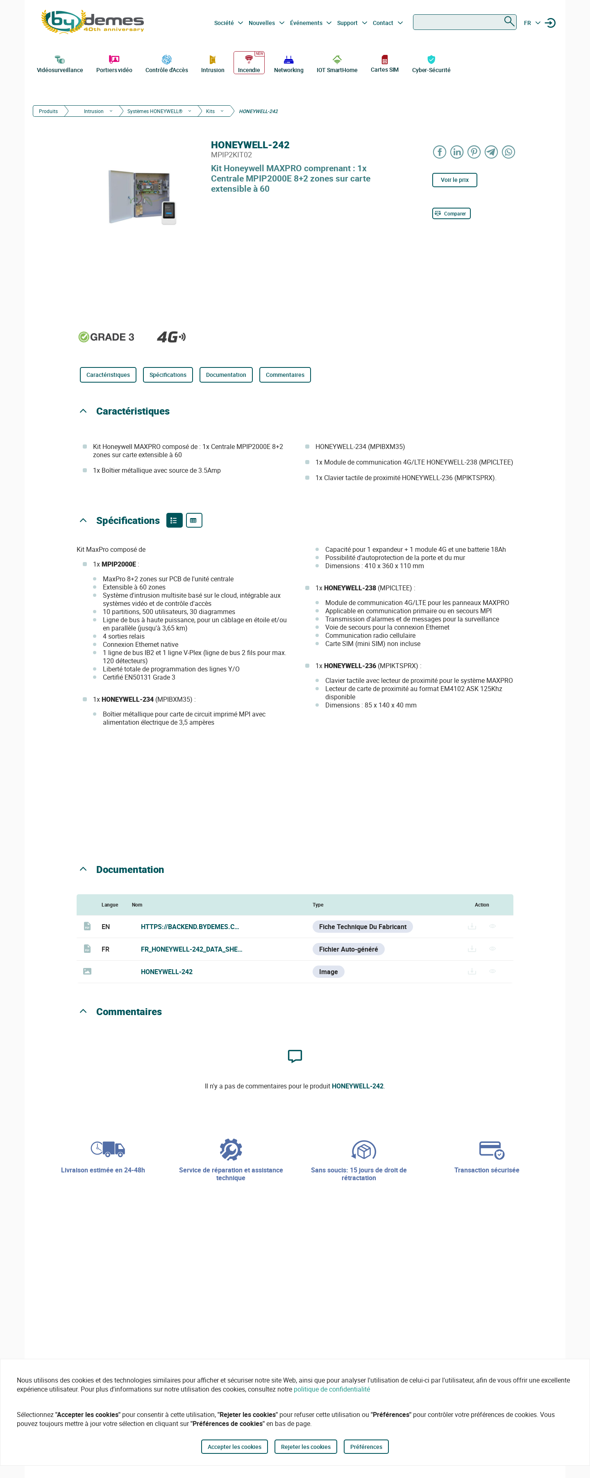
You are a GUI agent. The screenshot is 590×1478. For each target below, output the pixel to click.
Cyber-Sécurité (431, 63)
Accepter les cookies (234, 1447)
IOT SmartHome (337, 63)
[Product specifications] (194, 520)
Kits (210, 111)
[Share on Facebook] (440, 152)
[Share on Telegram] (491, 152)
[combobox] (465, 22)
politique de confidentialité (332, 1389)
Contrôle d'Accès (166, 63)
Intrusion (212, 63)
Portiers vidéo (114, 63)
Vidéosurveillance (60, 63)
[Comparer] (451, 213)
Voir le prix (455, 180)
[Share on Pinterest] (474, 152)
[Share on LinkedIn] (457, 152)
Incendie (249, 63)
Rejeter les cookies (306, 1447)
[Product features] (174, 520)
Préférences (366, 1447)
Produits (48, 111)
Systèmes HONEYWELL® (154, 111)
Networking (289, 63)
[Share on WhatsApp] (508, 152)
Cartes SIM (385, 63)
